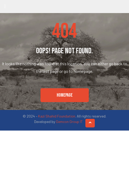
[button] (64, 95)
